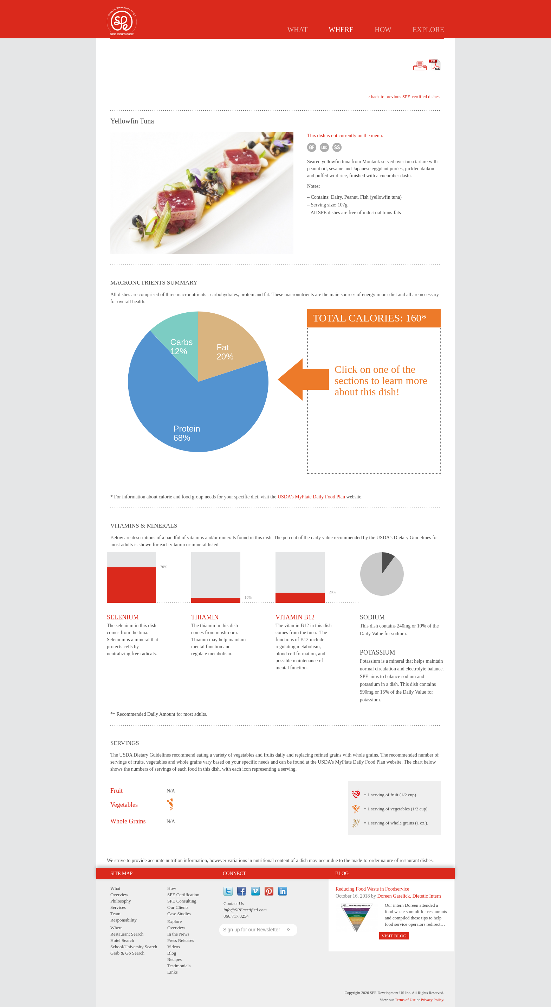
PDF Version (435, 65)
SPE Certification (183, 894)
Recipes (174, 959)
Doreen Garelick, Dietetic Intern (409, 896)
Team (115, 913)
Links (172, 972)
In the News (178, 934)
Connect (234, 873)
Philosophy (120, 901)
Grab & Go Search (127, 953)
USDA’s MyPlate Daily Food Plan (311, 496)
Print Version (420, 66)
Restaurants (271, 44)
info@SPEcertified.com (245, 909)
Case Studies (179, 913)
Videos (173, 946)
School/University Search (133, 946)
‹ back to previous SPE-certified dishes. (404, 96)
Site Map (121, 873)
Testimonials (178, 965)
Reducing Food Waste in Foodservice (372, 889)
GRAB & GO (398, 44)
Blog (342, 873)
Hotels (306, 44)
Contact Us (233, 903)
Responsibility (123, 920)
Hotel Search (122, 940)
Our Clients (177, 907)
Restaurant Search (126, 934)
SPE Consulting (181, 901)
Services (118, 907)
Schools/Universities (350, 44)
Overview (119, 894)
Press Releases (180, 940)
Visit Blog (394, 935)
